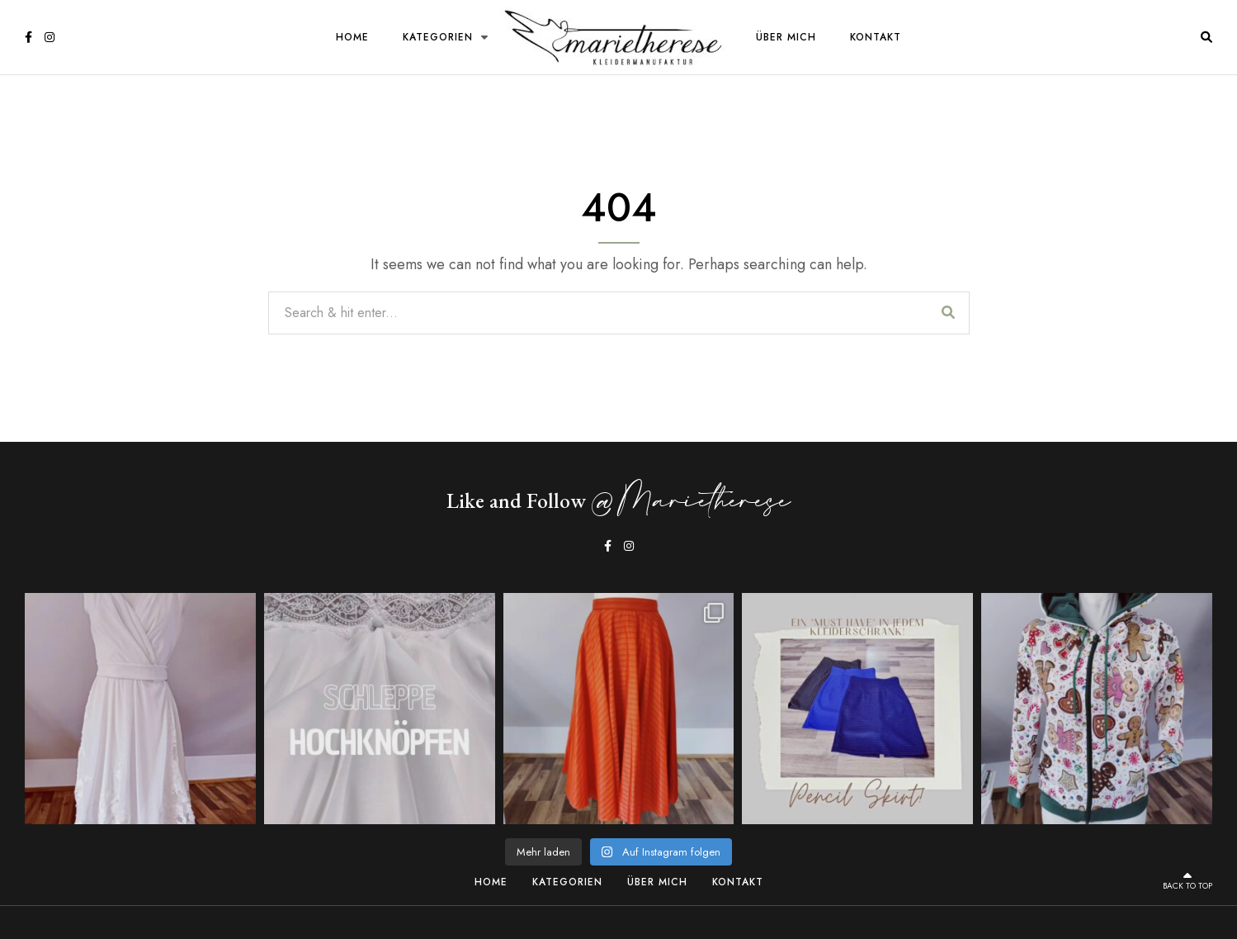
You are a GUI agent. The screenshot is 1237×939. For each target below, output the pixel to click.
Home (352, 37)
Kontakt (875, 37)
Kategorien (438, 37)
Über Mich (786, 37)
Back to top (1187, 881)
